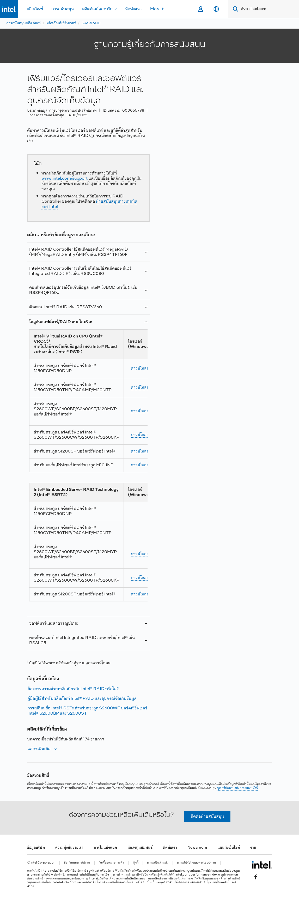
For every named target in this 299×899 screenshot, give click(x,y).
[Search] (234, 9)
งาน (253, 847)
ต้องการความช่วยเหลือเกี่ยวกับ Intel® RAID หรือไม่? (73, 689)
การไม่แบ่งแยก (105, 847)
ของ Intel (57, 882)
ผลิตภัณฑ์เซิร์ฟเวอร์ (61, 23)
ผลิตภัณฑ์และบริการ (99, 9)
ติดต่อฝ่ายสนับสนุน (207, 816)
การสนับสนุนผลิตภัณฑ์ (23, 23)
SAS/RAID (91, 23)
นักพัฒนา (133, 9)
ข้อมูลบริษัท (36, 847)
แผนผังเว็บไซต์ (228, 847)
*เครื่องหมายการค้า (111, 863)
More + (157, 9)
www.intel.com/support (64, 178)
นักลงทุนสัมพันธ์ (139, 847)
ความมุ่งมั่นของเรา (69, 847)
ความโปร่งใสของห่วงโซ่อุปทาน (196, 863)
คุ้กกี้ (135, 863)
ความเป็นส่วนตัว (157, 863)
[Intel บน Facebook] (255, 877)
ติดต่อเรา (170, 847)
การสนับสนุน (62, 9)
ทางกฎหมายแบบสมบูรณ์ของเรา (65, 879)
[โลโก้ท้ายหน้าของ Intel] (262, 865)
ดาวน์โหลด (140, 368)
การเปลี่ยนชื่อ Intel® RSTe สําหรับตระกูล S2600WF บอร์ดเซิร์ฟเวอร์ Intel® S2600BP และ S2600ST (87, 710)
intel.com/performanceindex (196, 875)
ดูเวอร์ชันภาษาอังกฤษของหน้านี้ (237, 788)
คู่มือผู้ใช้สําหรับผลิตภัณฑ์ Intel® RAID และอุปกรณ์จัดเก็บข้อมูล (81, 698)
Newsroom (197, 847)
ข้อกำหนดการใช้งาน (77, 863)
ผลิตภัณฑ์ (35, 9)
